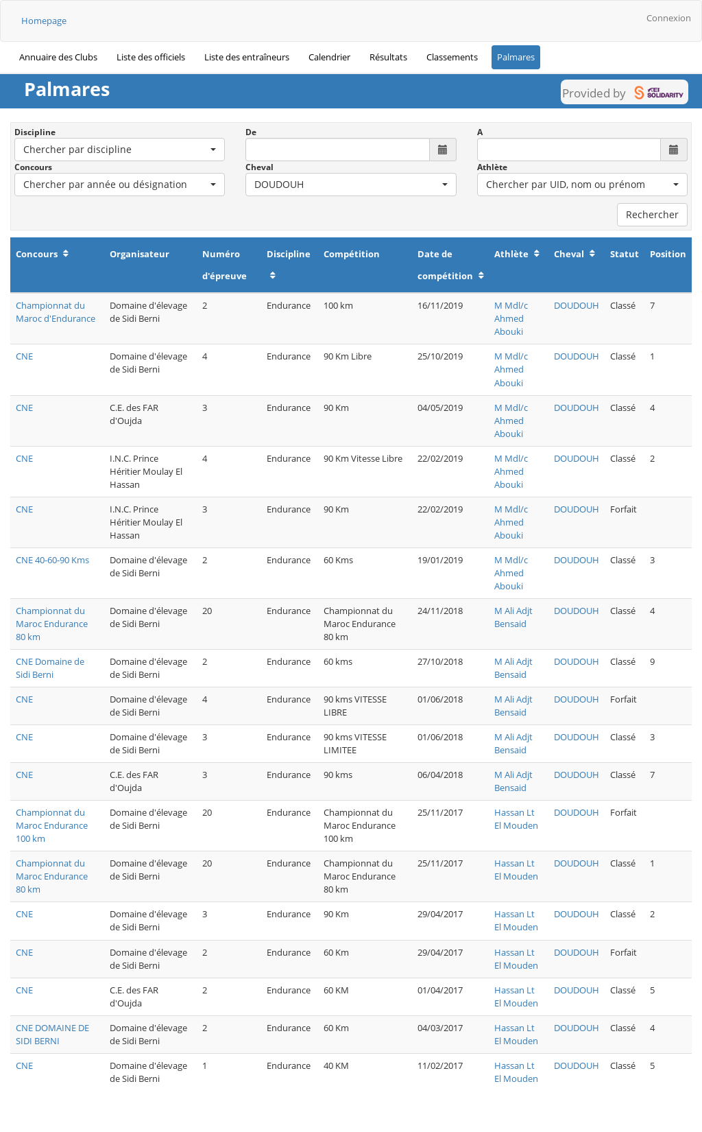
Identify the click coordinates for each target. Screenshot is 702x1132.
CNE (24, 356)
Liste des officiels (151, 57)
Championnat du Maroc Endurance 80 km (52, 623)
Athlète (492, 167)
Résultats (388, 57)
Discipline (35, 132)
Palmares (516, 57)
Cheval (259, 167)
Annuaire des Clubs (58, 57)
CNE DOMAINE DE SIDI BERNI (52, 1034)
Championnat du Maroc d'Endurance (55, 312)
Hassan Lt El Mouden (516, 819)
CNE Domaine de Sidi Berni (50, 668)
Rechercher (652, 214)
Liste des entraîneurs (246, 57)
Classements (452, 57)
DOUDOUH (576, 305)
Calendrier (329, 57)
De (250, 132)
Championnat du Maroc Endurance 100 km (52, 825)
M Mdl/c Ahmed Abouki (511, 318)
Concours (33, 167)
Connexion (668, 18)
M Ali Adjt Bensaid (513, 617)
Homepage (43, 20)
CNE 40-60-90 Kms (52, 560)
